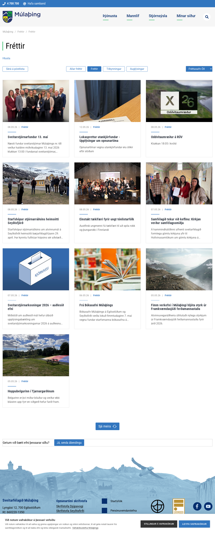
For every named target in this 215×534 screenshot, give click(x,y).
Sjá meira (104, 426)
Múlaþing (8, 31)
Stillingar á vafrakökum (159, 524)
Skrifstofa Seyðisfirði (70, 511)
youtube (208, 506)
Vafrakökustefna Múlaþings (85, 528)
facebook (197, 506)
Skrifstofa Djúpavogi (69, 506)
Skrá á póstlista (15, 68)
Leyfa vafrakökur (194, 524)
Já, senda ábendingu (69, 442)
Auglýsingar (137, 68)
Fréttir (20, 31)
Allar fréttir (76, 68)
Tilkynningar (113, 68)
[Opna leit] (207, 17)
